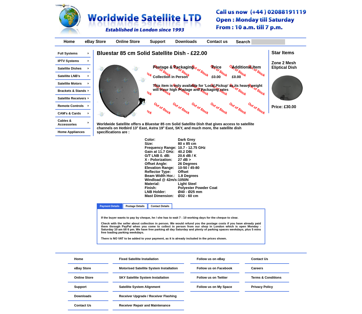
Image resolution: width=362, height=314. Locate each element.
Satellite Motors (70, 83)
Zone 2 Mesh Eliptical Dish (284, 65)
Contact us (217, 41)
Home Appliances (71, 132)
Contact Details (160, 206)
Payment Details (109, 206)
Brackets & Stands (72, 91)
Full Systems (68, 53)
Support (157, 41)
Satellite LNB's (69, 76)
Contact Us (82, 305)
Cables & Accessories (67, 122)
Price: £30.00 (284, 107)
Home (69, 41)
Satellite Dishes (70, 68)
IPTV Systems (68, 61)
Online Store (128, 41)
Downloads (186, 41)
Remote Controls (71, 106)
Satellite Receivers (72, 98)
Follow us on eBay (211, 259)
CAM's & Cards (69, 113)
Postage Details (135, 206)
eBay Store (95, 41)
